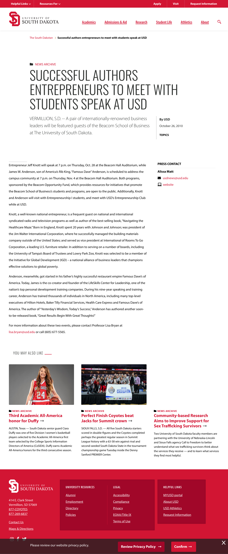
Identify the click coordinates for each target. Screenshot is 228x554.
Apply (157, 4)
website (168, 184)
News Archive (45, 64)
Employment (74, 501)
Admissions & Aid (115, 22)
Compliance (121, 501)
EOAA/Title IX (122, 515)
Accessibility (121, 495)
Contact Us (16, 522)
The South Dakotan (41, 38)
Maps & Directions (21, 529)
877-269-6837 (18, 514)
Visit (175, 4)
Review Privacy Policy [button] (138, 546)
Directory (72, 508)
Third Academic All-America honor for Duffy (35, 418)
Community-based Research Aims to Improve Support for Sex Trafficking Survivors (181, 421)
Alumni (70, 495)
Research (141, 22)
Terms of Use (121, 521)
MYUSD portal (172, 495)
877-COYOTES (18, 509)
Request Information (203, 4)
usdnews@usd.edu (175, 178)
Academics (89, 22)
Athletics (186, 22)
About (205, 22)
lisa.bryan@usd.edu (22, 332)
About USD (170, 501)
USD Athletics (172, 508)
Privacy (118, 508)
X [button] (223, 542)
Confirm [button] (180, 546)
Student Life (164, 22)
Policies (71, 515)
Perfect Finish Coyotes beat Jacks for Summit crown (107, 418)
